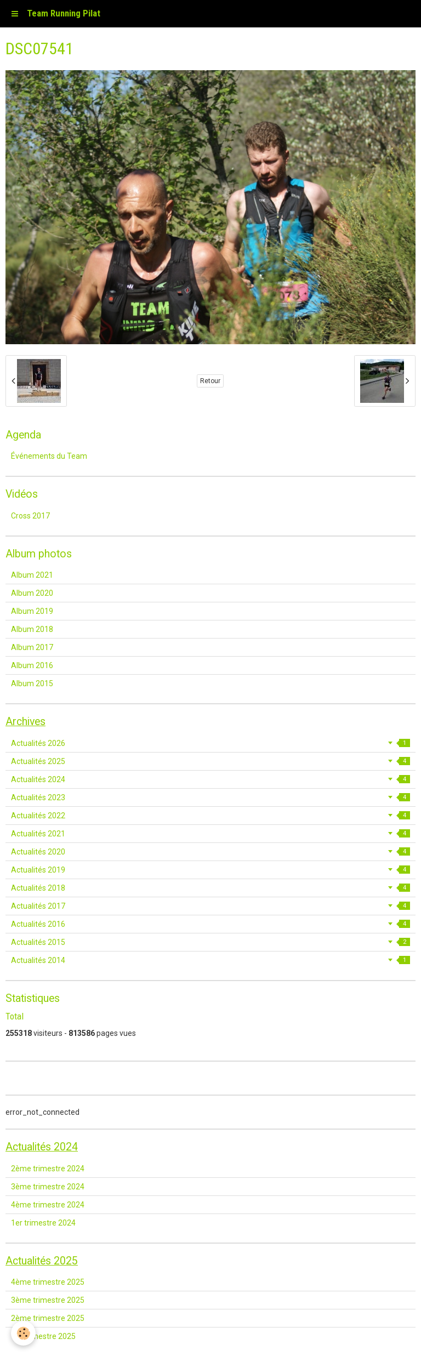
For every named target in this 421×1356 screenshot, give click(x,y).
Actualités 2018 (210, 888)
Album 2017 (32, 647)
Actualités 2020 (210, 851)
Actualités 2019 (210, 869)
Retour (210, 381)
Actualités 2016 (210, 924)
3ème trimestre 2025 (47, 1300)
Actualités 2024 (210, 779)
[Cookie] (23, 1333)
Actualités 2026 (210, 743)
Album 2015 (32, 683)
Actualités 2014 (210, 960)
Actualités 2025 (210, 761)
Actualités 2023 (210, 797)
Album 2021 (32, 575)
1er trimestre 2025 (43, 1336)
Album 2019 (32, 611)
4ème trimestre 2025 (47, 1282)
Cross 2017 (30, 515)
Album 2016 (32, 665)
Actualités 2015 (210, 942)
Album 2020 (32, 593)
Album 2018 (32, 629)
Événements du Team (49, 456)
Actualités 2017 (210, 906)
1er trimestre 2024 (43, 1222)
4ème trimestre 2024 (47, 1204)
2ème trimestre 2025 (47, 1318)
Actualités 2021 (210, 833)
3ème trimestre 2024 (47, 1186)
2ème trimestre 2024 (47, 1168)
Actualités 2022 (210, 815)
